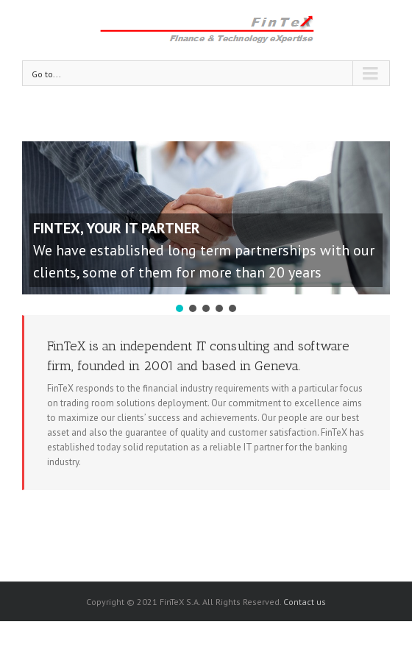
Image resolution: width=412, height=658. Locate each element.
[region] (206, 228)
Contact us (304, 601)
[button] (179, 308)
